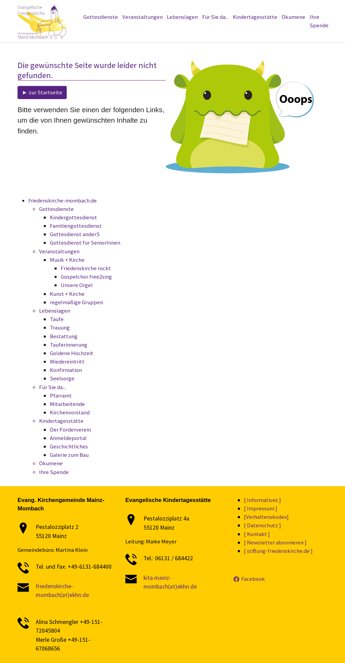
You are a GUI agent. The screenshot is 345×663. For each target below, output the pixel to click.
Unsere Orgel (77, 285)
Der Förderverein (70, 429)
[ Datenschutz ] (262, 525)
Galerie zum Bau (69, 455)
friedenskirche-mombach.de (62, 200)
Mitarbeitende (67, 404)
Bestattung (63, 336)
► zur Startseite (42, 92)
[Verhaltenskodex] (235, 8)
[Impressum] (268, 8)
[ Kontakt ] (257, 534)
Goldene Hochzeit (71, 353)
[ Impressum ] (260, 508)
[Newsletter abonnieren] (128, 8)
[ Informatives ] (262, 500)
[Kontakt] (292, 8)
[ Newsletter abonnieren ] (275, 542)
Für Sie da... (52, 387)
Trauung (60, 327)
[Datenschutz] (200, 8)
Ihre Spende (54, 472)
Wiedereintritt (67, 361)
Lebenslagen (54, 310)
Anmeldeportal (68, 438)
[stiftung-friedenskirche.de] (73, 8)
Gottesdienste (56, 209)
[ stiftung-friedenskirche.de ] (278, 551)
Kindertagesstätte (61, 420)
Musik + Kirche (67, 259)
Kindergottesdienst (73, 217)
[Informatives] (169, 8)
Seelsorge (62, 378)
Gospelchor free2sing (86, 276)
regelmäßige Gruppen (76, 302)
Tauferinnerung (68, 344)
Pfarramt (61, 395)
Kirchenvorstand (70, 412)
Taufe (57, 319)
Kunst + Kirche (67, 293)
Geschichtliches (69, 446)
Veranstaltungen (59, 251)
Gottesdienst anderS (75, 234)
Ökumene (51, 463)
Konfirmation (66, 370)
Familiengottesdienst (76, 225)
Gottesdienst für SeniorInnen (85, 242)
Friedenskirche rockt (86, 268)
